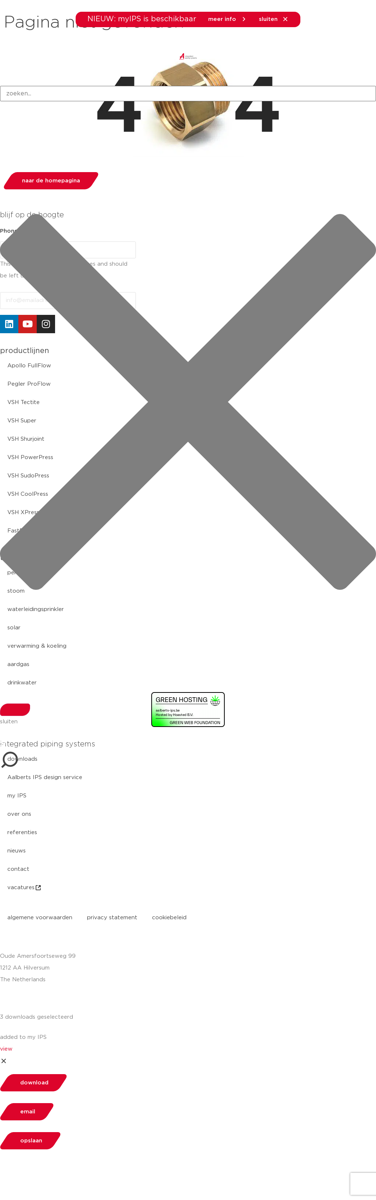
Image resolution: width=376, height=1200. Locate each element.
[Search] (15, 709)
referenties (22, 832)
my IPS (16, 796)
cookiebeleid (169, 917)
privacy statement (112, 917)
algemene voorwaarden (39, 917)
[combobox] (188, 93)
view (6, 1049)
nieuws (16, 851)
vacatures (24, 887)
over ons (19, 814)
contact (18, 869)
